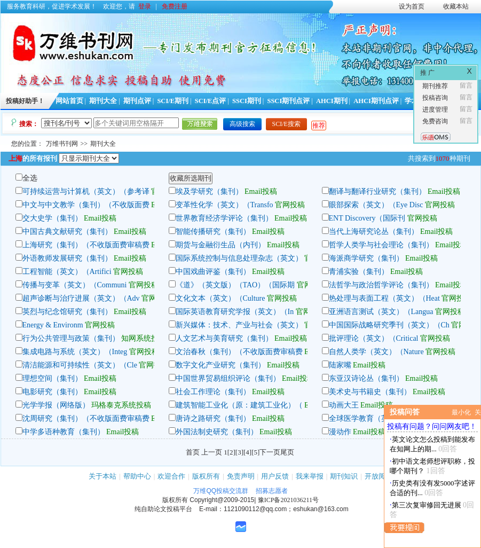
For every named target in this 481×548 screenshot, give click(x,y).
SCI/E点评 (210, 101)
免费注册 (174, 6)
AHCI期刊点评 (376, 101)
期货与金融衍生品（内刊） (220, 245)
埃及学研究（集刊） (209, 191)
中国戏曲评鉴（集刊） (213, 272)
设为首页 (411, 6)
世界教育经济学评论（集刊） (224, 218)
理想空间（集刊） (52, 378)
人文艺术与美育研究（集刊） (224, 338)
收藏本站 (456, 6)
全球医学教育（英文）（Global (380, 418)
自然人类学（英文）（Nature (377, 352)
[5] (255, 452)
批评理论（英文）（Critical (374, 338)
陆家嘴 (340, 365)
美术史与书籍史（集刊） (370, 392)
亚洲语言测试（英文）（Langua (381, 312)
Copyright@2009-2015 (222, 500)
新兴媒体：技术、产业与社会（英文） (239, 325)
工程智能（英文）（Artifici (67, 272)
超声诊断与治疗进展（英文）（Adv (81, 298)
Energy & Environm (52, 325)
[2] (231, 452)
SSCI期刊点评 (288, 101)
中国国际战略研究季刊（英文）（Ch (389, 325)
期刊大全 (103, 101)
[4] (247, 452)
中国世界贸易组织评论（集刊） (228, 378)
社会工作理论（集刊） (213, 392)
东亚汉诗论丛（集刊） (366, 378)
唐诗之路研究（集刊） (213, 418)
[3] (239, 452)
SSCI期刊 (246, 101)
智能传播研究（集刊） (213, 232)
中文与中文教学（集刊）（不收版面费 (85, 205)
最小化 (461, 412)
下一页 (269, 452)
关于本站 (102, 476)
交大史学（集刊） (52, 218)
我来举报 (310, 476)
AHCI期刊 (332, 101)
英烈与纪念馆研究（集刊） (67, 312)
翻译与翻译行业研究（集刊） (377, 191)
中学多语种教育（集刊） (63, 432)
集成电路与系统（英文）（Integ (75, 352)
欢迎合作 (171, 476)
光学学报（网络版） (56, 405)
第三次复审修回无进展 (426, 505)
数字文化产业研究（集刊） (220, 365)
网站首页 (69, 101)
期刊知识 (344, 476)
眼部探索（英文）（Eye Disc (376, 205)
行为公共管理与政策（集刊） (71, 338)
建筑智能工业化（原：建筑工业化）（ (239, 405)
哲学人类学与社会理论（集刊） (381, 245)
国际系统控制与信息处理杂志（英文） (239, 258)
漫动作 (340, 432)
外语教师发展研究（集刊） (67, 258)
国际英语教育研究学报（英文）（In (235, 312)
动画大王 (344, 405)
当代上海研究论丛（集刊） (374, 232)
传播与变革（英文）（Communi (74, 285)
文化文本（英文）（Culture (221, 298)
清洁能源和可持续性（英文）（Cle (79, 365)
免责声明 (241, 476)
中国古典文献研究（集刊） (67, 232)
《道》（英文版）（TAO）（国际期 (235, 285)
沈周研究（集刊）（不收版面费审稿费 (85, 418)
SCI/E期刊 (172, 101)
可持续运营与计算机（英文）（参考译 (85, 191)
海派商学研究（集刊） (366, 258)
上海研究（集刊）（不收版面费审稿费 (85, 245)
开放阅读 (378, 476)
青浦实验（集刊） (359, 272)
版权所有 (206, 476)
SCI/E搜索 (286, 124)
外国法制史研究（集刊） (217, 432)
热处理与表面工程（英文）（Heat (384, 298)
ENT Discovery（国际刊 (367, 218)
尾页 (287, 452)
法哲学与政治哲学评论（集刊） (381, 285)
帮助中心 (137, 476)
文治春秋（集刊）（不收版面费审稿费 (239, 352)
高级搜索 (242, 124)
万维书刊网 (62, 143)
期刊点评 (137, 101)
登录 (144, 6)
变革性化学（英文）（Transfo (224, 205)
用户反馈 (275, 476)
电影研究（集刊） (52, 392)
